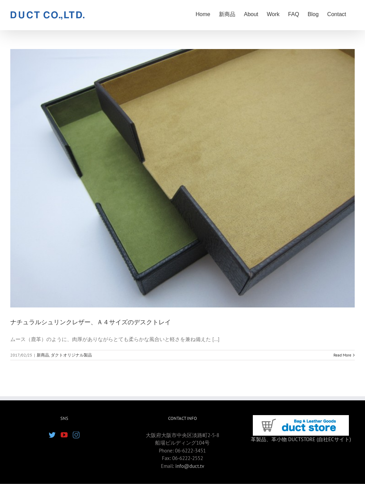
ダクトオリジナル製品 (71, 355)
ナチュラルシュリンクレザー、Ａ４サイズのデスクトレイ (90, 322)
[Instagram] (76, 435)
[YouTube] (64, 435)
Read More (342, 355)
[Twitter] (52, 435)
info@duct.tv (189, 466)
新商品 (43, 355)
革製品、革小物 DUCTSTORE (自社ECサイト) (301, 439)
